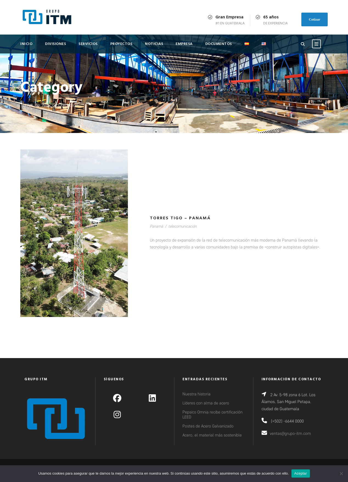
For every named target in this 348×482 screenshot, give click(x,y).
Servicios (88, 44)
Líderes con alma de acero (206, 402)
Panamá (156, 226)
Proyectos (121, 44)
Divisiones (55, 44)
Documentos (218, 44)
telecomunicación (182, 226)
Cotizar (314, 19)
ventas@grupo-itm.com (290, 433)
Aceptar (300, 473)
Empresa (184, 44)
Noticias (154, 44)
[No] (341, 473)
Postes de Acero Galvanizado (208, 425)
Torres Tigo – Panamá (180, 218)
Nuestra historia (197, 393)
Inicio (26, 44)
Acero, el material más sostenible (212, 434)
